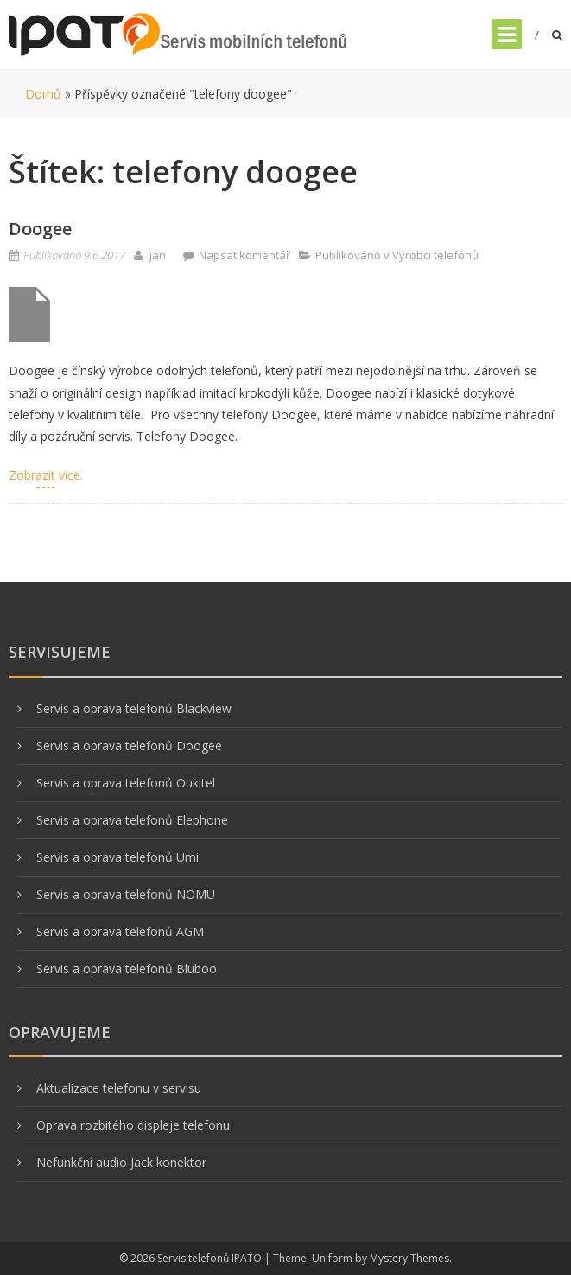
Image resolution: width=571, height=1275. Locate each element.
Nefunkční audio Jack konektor (121, 1162)
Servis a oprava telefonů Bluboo (126, 968)
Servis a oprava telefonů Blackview (134, 708)
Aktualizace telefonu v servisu (118, 1088)
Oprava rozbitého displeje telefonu (133, 1125)
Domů (43, 94)
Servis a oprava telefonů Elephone (132, 820)
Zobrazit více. (46, 475)
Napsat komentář (244, 255)
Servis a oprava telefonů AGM (120, 931)
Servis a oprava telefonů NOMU (125, 894)
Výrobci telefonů (435, 255)
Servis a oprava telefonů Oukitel (125, 783)
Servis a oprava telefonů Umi (117, 857)
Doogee (40, 228)
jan (157, 255)
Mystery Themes (409, 1258)
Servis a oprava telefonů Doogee (129, 745)
